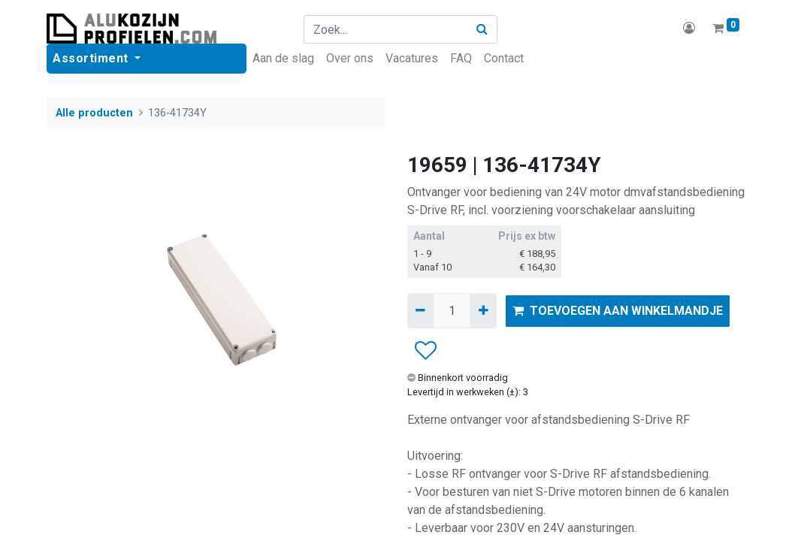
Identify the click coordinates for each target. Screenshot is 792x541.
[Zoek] (482, 29)
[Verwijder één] (420, 310)
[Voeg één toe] (483, 310)
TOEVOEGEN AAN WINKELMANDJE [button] (617, 311)
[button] (425, 351)
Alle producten (94, 113)
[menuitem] (283, 59)
